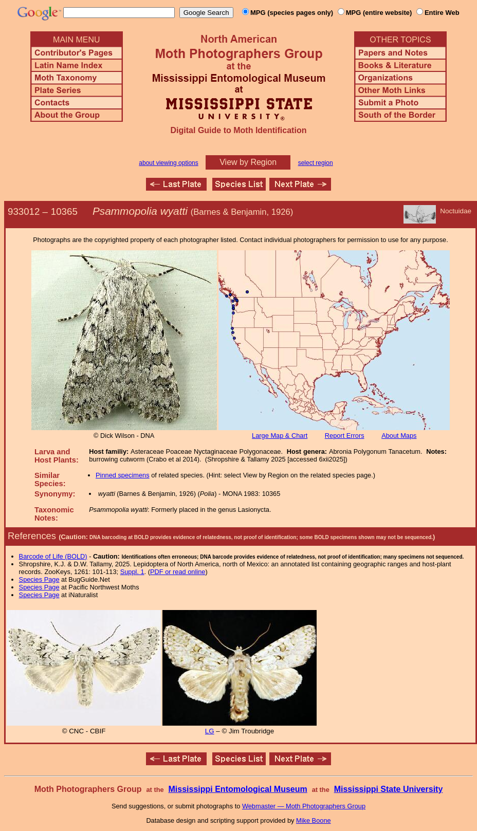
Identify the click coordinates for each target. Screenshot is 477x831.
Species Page (39, 579)
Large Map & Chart (279, 435)
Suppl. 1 (132, 572)
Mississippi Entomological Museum (237, 789)
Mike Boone (313, 820)
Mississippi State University (388, 789)
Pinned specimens (123, 475)
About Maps (398, 435)
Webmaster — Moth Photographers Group (303, 806)
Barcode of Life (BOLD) (53, 556)
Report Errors (344, 435)
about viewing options (168, 163)
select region (315, 163)
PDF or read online (177, 572)
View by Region (248, 162)
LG (209, 731)
